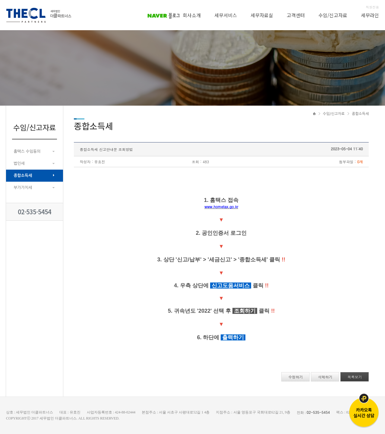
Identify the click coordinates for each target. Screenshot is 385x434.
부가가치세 (23, 188)
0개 (360, 161)
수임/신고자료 (332, 15)
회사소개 (192, 15)
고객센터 (296, 15)
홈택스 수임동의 (27, 151)
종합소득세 (23, 175)
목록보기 (354, 376)
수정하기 (295, 376)
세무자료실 (262, 15)
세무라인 (370, 15)
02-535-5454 (34, 211)
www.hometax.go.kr (221, 206)
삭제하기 (325, 376)
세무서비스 (225, 15)
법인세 (19, 163)
